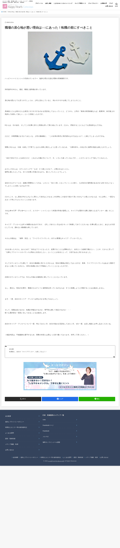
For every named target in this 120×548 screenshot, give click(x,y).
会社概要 (8, 416)
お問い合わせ (109, 6)
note (44, 419)
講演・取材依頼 (10, 438)
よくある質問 (9, 433)
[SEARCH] (116, 4)
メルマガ (45, 436)
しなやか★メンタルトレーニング (68, 3)
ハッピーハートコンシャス (56, 461)
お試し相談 (53, 3)
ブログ (101, 6)
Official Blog (11, 11)
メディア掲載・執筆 (11, 444)
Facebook (46, 431)
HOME (4, 11)
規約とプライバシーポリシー (14, 422)
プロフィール (44, 3)
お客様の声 (109, 3)
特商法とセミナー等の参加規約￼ (16, 427)
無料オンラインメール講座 (51, 442)
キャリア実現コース (85, 3)
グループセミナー (99, 3)
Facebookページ (48, 425)
